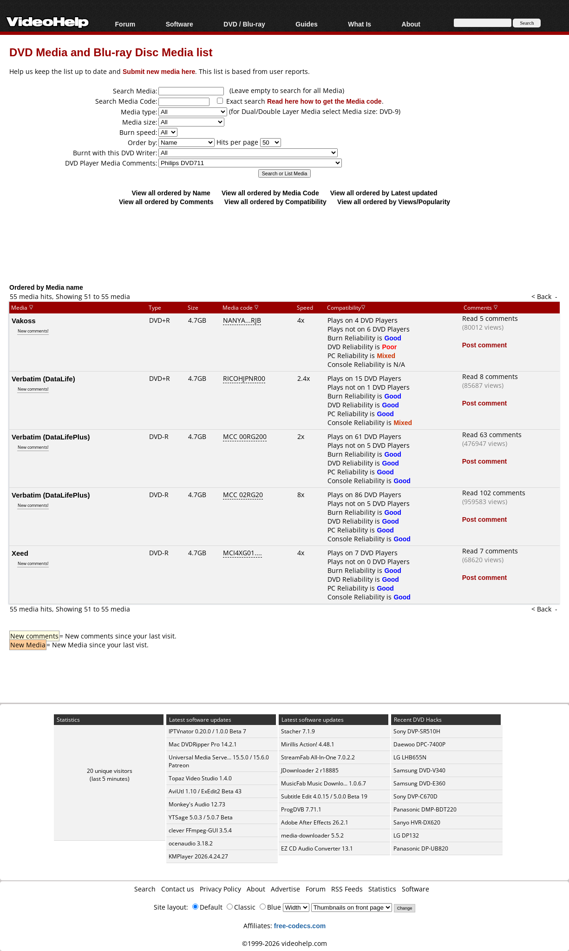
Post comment (484, 344)
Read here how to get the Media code (324, 101)
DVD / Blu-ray (244, 24)
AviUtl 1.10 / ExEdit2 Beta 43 (205, 791)
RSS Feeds (347, 888)
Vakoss (24, 320)
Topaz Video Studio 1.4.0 (200, 778)
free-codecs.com (300, 925)
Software (179, 24)
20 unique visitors (109, 771)
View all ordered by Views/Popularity (393, 201)
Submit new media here (159, 71)
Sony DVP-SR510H (416, 731)
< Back (541, 296)
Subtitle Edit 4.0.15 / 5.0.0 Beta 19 (324, 796)
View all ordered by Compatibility (275, 201)
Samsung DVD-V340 (419, 770)
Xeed (20, 553)
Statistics (382, 888)
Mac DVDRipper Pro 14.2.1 (203, 744)
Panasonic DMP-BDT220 (425, 809)
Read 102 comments (493, 492)
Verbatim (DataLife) (43, 378)
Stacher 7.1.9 (298, 731)
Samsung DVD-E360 (419, 783)
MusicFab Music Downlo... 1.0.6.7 (323, 783)
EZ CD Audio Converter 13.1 (317, 848)
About (411, 24)
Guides (306, 24)
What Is (359, 24)
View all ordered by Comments (166, 201)
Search (145, 888)
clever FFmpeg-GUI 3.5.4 (200, 830)
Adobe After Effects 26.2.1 (314, 822)
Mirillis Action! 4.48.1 (307, 744)
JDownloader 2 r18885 (310, 770)
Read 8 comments (490, 376)
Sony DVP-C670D (415, 796)
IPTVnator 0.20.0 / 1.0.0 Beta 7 (207, 731)
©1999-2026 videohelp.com (284, 943)
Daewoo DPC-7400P (419, 744)
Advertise (285, 888)
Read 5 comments (490, 318)
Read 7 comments (490, 550)
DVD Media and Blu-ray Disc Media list (110, 52)
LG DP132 (406, 835)
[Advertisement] (288, 244)
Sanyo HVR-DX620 (416, 822)
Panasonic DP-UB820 (420, 848)
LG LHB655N (409, 757)
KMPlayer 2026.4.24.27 (198, 856)
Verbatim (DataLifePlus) (51, 436)
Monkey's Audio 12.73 (197, 804)
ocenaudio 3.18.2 (191, 843)
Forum (125, 24)
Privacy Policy (220, 888)
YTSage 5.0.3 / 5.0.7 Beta (201, 817)
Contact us (177, 888)
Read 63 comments (492, 434)
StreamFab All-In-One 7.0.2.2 (318, 757)
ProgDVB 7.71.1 (301, 809)
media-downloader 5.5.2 (312, 835)
